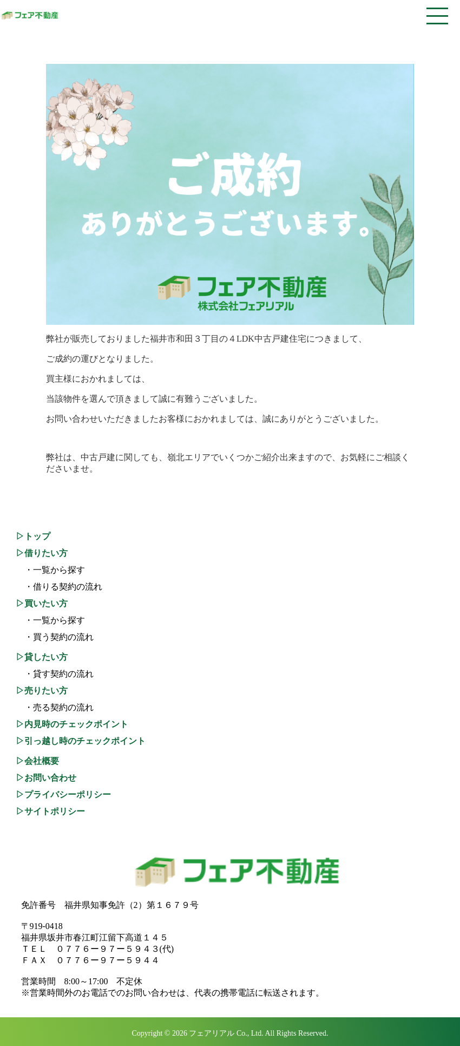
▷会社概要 (37, 761)
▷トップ (33, 536)
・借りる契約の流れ (59, 586)
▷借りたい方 (42, 553)
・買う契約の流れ (55, 637)
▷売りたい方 (42, 690)
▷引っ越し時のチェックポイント (81, 741)
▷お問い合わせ (46, 777)
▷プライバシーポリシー (63, 794)
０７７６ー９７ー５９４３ (108, 948)
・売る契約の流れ (55, 707)
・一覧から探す (50, 569)
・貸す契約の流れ (55, 673)
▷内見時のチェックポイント (72, 724)
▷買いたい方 (42, 603)
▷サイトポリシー (50, 811)
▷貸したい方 (42, 657)
